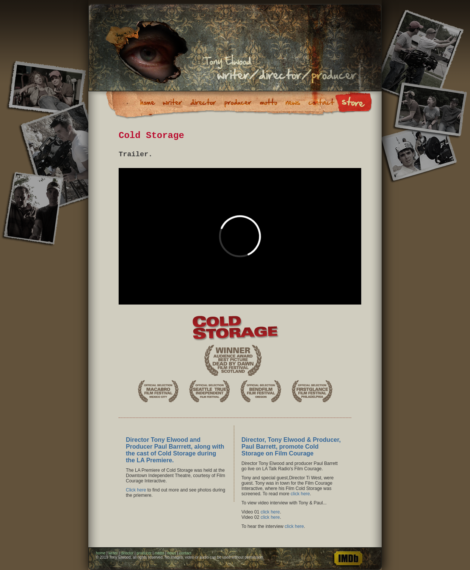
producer (143, 553)
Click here (136, 490)
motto (159, 553)
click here (300, 493)
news (171, 553)
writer (113, 553)
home (100, 553)
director (127, 553)
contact (185, 553)
